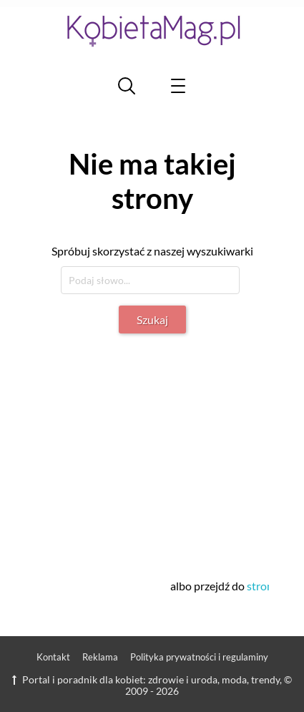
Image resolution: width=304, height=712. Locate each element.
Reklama (100, 657)
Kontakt (53, 657)
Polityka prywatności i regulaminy (199, 657)
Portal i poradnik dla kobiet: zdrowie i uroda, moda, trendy (146, 679)
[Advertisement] (155, 448)
